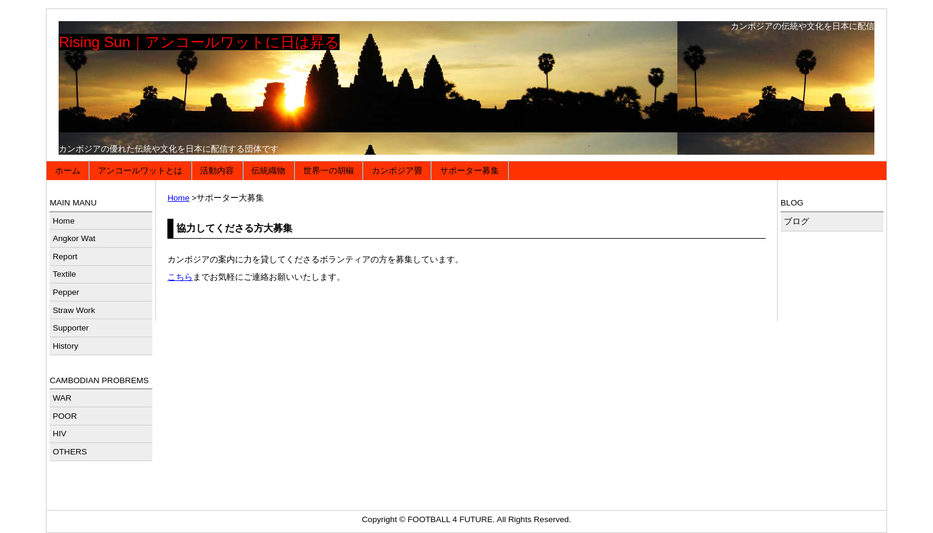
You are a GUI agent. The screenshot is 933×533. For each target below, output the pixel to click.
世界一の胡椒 (328, 170)
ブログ (796, 221)
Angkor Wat (74, 238)
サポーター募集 (469, 170)
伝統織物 (268, 170)
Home (178, 197)
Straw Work (74, 310)
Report (65, 256)
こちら (180, 277)
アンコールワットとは (140, 170)
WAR (62, 397)
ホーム (67, 170)
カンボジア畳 (397, 170)
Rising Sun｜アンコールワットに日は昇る (199, 42)
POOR (65, 416)
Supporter (71, 327)
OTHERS (70, 451)
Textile (64, 274)
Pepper (66, 292)
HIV (59, 433)
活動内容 (217, 170)
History (65, 345)
